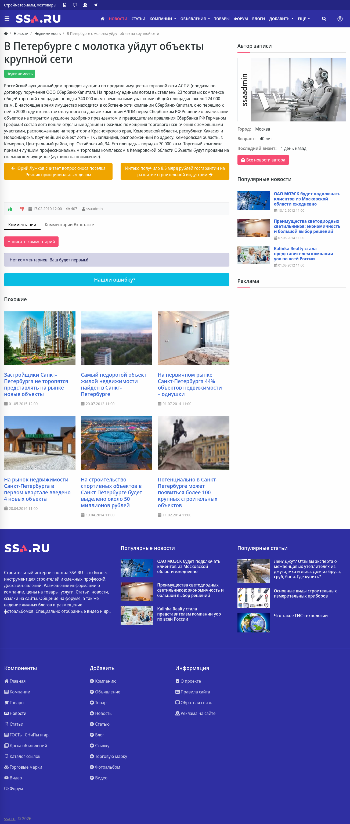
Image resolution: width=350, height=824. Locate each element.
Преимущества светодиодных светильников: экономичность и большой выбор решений (307, 226)
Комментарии (22, 225)
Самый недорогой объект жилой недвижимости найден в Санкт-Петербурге (113, 384)
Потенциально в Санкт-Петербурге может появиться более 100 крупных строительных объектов (187, 492)
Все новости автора (263, 160)
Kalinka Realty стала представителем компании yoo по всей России (303, 254)
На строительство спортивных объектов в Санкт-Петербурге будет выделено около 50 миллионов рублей (111, 492)
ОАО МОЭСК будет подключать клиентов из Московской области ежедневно (307, 199)
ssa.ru (10, 819)
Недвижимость (19, 73)
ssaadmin (94, 208)
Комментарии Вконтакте (69, 225)
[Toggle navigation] (340, 19)
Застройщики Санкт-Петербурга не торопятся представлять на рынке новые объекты (36, 384)
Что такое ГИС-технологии (301, 615)
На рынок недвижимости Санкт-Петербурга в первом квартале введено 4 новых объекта (37, 489)
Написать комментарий (31, 241)
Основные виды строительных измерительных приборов (305, 593)
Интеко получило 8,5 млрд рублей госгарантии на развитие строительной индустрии (175, 171)
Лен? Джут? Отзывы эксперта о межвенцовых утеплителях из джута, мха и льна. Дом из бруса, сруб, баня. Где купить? (307, 569)
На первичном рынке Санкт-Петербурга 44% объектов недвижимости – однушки (190, 384)
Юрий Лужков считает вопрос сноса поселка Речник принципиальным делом (58, 171)
